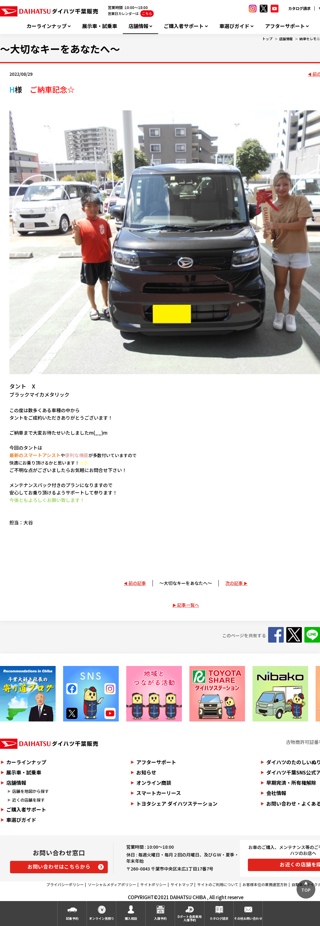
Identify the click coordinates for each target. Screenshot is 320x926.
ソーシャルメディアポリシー (112, 884)
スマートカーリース (158, 793)
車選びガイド (234, 26)
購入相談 (131, 918)
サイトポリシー (153, 884)
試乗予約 (72, 918)
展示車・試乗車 (99, 26)
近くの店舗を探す (28, 800)
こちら (147, 13)
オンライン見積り (101, 918)
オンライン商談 (153, 782)
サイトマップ (182, 884)
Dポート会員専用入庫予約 (190, 918)
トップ (267, 38)
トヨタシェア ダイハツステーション (177, 803)
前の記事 (137, 583)
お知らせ (146, 772)
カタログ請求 (299, 8)
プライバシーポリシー (65, 884)
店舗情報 (138, 26)
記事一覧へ (188, 605)
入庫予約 (160, 918)
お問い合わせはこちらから (59, 866)
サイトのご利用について (217, 884)
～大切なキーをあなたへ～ (185, 583)
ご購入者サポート (184, 26)
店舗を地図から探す (30, 791)
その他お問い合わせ (248, 918)
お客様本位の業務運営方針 (265, 884)
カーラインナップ (47, 26)
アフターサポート (285, 26)
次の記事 (234, 583)
